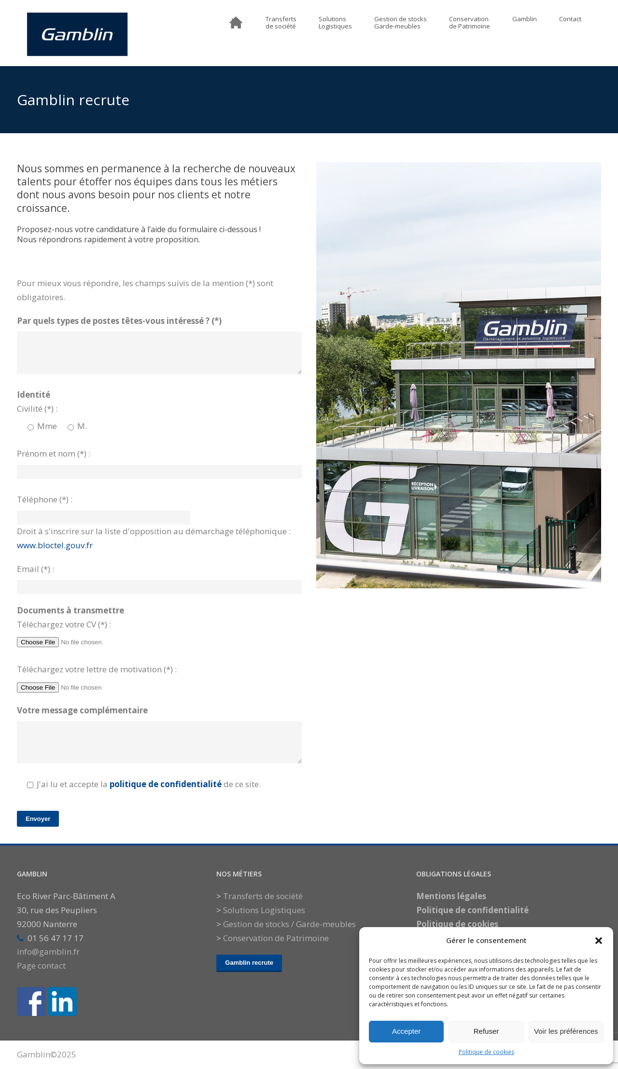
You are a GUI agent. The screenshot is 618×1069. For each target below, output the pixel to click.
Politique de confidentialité (472, 910)
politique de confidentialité (166, 784)
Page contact (41, 965)
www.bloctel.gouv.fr (55, 545)
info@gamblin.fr (48, 951)
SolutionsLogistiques (335, 22)
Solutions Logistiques (264, 910)
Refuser (486, 1031)
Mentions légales (451, 896)
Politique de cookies (486, 1052)
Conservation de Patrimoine (276, 938)
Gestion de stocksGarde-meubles (400, 22)
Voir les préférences (566, 1031)
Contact (570, 19)
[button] (599, 940)
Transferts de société (263, 896)
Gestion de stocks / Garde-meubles (289, 924)
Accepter (406, 1031)
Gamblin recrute (249, 962)
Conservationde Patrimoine (469, 22)
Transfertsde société (281, 22)
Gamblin (524, 19)
